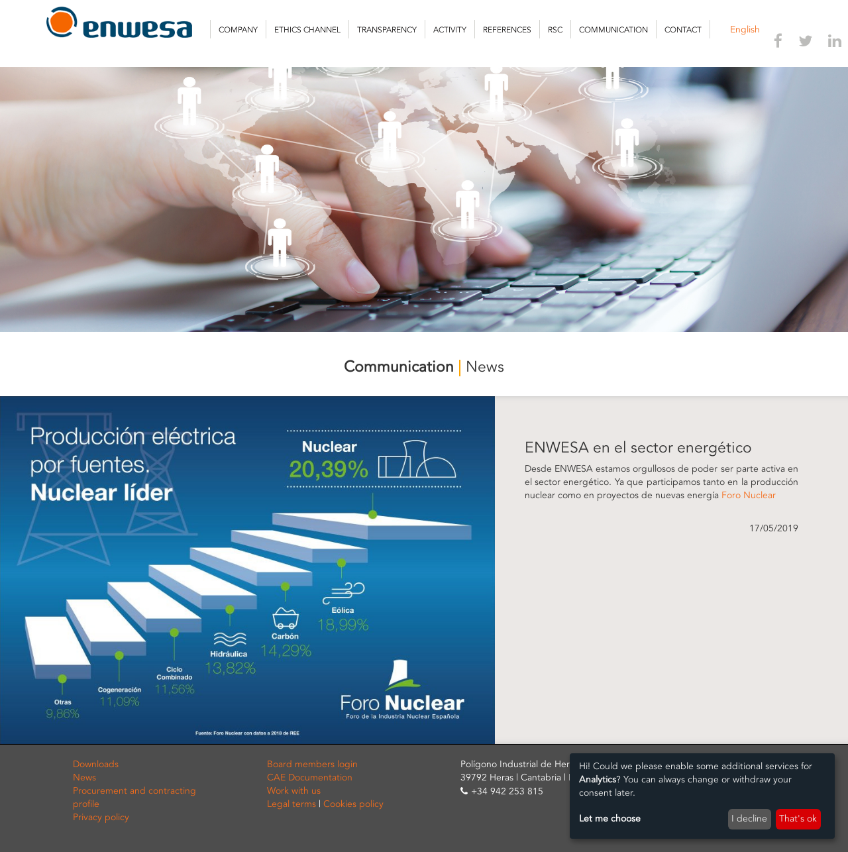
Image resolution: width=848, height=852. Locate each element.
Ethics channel (307, 30)
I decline (749, 818)
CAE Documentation (309, 777)
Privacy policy (101, 817)
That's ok (798, 818)
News (84, 777)
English (745, 29)
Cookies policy (353, 804)
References (507, 30)
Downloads (96, 764)
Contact (683, 30)
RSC (555, 30)
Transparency (387, 30)
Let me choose (610, 818)
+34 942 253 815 (507, 791)
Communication (613, 30)
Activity (449, 30)
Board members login (312, 764)
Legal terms (291, 804)
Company (238, 30)
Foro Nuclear (748, 495)
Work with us (294, 790)
